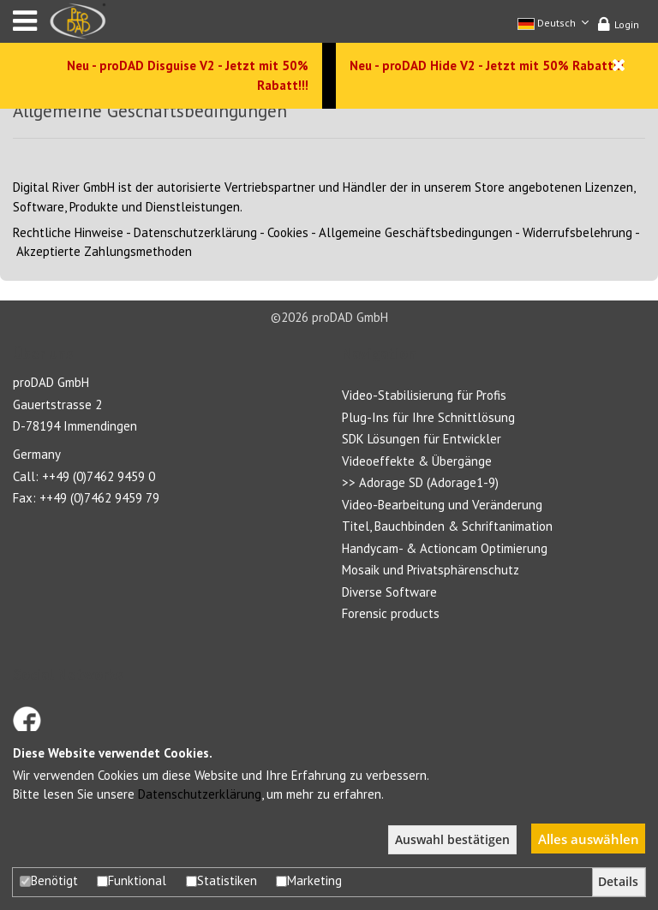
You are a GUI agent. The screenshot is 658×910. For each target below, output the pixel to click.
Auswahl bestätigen (452, 840)
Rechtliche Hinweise (68, 232)
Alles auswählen (588, 839)
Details (618, 881)
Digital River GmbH (64, 187)
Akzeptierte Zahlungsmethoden (104, 251)
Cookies (287, 232)
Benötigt (49, 880)
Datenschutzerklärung (195, 232)
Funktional (131, 880)
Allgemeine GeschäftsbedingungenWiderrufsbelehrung (475, 232)
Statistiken (221, 880)
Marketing (309, 880)
